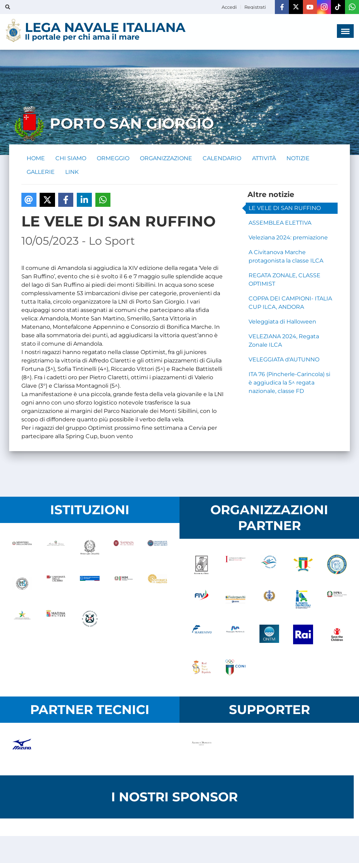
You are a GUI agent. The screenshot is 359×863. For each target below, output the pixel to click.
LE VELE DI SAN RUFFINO (285, 208)
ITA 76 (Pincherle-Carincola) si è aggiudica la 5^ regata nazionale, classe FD (289, 383)
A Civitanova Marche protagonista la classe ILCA (286, 257)
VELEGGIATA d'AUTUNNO (284, 360)
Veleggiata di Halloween (282, 322)
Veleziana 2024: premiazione (288, 238)
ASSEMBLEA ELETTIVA (280, 223)
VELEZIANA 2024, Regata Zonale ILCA (284, 341)
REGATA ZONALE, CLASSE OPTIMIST (284, 280)
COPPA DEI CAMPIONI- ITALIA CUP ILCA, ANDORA (290, 303)
